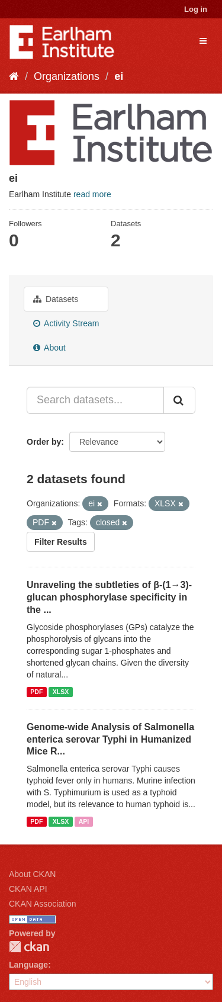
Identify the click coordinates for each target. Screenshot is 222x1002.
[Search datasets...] (95, 400)
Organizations (66, 76)
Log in (195, 9)
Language (28, 964)
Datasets (55, 299)
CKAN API (28, 889)
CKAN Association (42, 903)
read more (92, 194)
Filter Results (60, 542)
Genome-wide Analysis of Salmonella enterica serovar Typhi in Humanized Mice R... (110, 739)
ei (118, 76)
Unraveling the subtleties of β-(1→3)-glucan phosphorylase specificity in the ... (109, 597)
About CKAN (32, 874)
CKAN (29, 946)
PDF (36, 691)
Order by (44, 442)
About (49, 347)
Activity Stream (66, 323)
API (84, 821)
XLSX (61, 691)
